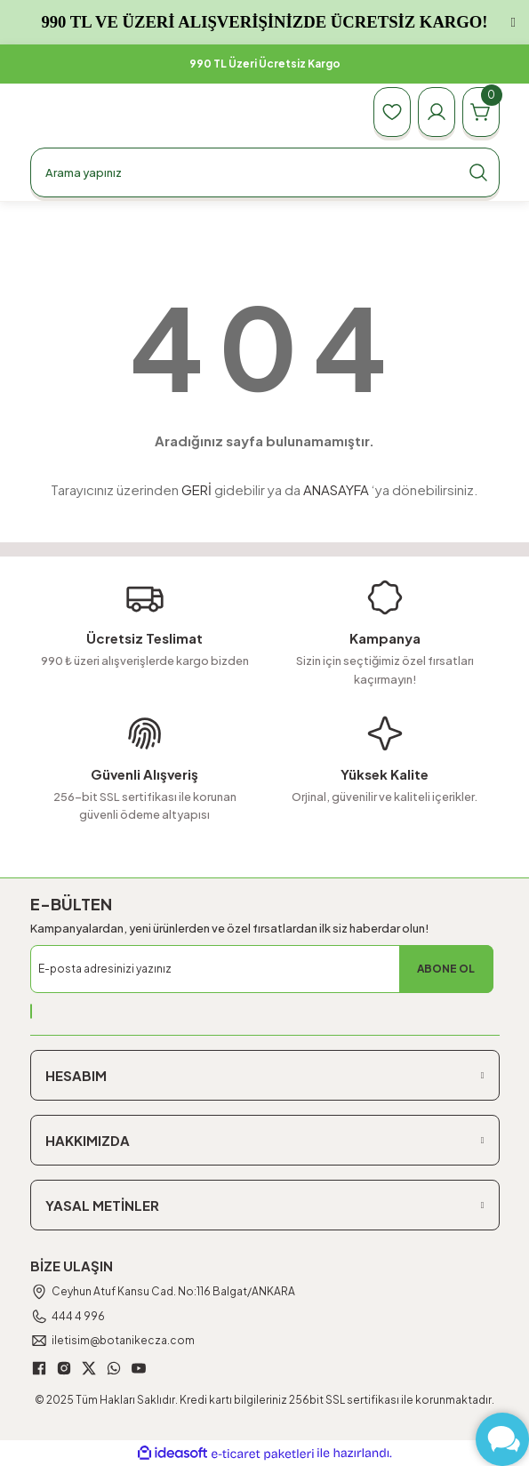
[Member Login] (436, 112)
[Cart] (481, 112)
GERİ (196, 489)
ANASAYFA (336, 489)
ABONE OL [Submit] (446, 968)
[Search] (265, 172)
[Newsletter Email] (261, 969)
